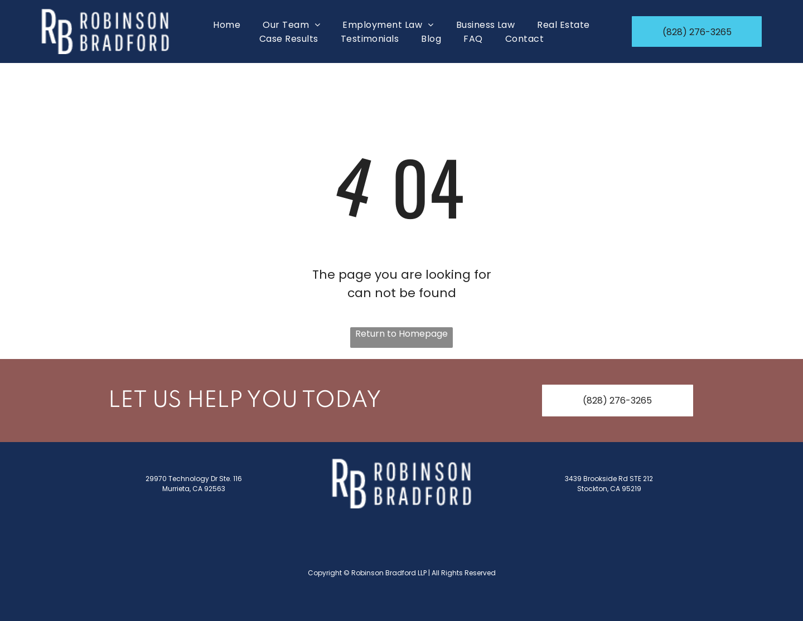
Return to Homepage (401, 333)
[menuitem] (226, 25)
